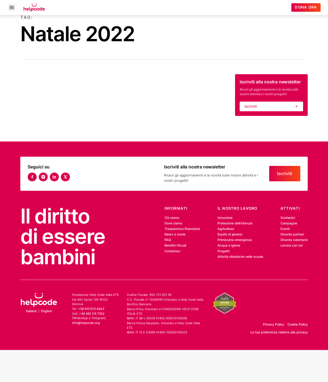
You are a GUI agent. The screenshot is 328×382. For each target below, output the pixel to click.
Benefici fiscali (175, 245)
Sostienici (287, 218)
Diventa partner (292, 234)
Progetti (224, 251)
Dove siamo (173, 223)
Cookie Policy (297, 324)
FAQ (167, 240)
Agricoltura (226, 229)
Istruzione (225, 218)
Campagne (288, 223)
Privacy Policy (273, 324)
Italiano (31, 311)
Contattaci (172, 251)
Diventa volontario (294, 240)
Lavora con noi (291, 245)
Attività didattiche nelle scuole (240, 257)
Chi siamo (171, 218)
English (46, 311)
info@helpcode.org (86, 323)
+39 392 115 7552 (91, 313)
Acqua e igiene (229, 245)
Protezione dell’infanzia (235, 223)
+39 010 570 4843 (91, 309)
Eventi (285, 229)
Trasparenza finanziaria (182, 229)
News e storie (174, 234)
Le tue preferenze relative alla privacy (279, 332)
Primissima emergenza (235, 240)
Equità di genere (230, 234)
